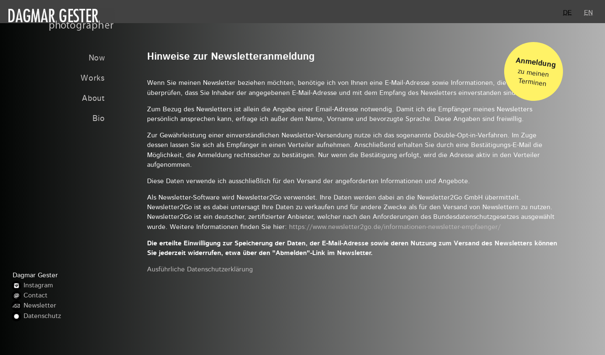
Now (97, 59)
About (93, 99)
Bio (98, 119)
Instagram (38, 285)
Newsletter (40, 306)
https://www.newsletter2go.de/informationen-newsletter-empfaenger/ (395, 227)
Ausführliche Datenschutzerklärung (200, 269)
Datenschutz (42, 316)
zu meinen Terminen (536, 69)
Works (93, 79)
